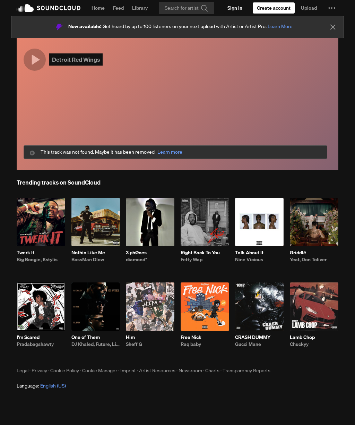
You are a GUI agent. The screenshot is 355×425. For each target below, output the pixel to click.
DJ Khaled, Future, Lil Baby (95, 344)
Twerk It (25, 252)
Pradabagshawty (35, 344)
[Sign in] (234, 8)
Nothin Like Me (88, 252)
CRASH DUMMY (252, 337)
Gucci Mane (248, 344)
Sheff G (134, 344)
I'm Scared (28, 337)
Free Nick (191, 337)
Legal (22, 370)
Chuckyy (299, 344)
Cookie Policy (64, 370)
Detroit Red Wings (76, 59)
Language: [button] (41, 386)
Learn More (280, 26)
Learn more (169, 152)
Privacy (39, 370)
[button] (331, 8)
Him (130, 337)
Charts (212, 370)
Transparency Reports (246, 370)
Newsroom (190, 370)
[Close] (333, 27)
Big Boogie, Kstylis (37, 259)
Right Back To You (200, 252)
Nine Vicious (249, 259)
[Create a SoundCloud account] (274, 8)
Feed (118, 8)
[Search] (186, 8)
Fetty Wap (191, 259)
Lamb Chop (302, 337)
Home (98, 8)
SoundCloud (48, 8)
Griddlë (298, 252)
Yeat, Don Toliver (308, 259)
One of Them (85, 337)
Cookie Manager (99, 370)
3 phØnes (136, 252)
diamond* (136, 259)
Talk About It (249, 252)
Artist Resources (157, 370)
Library (140, 8)
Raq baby (191, 344)
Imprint (128, 370)
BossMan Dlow (87, 259)
